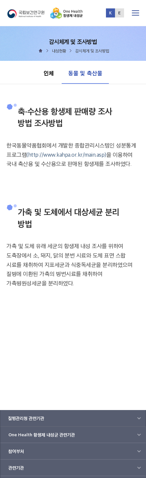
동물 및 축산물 (85, 70)
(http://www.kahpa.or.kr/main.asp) (66, 154)
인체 (49, 73)
